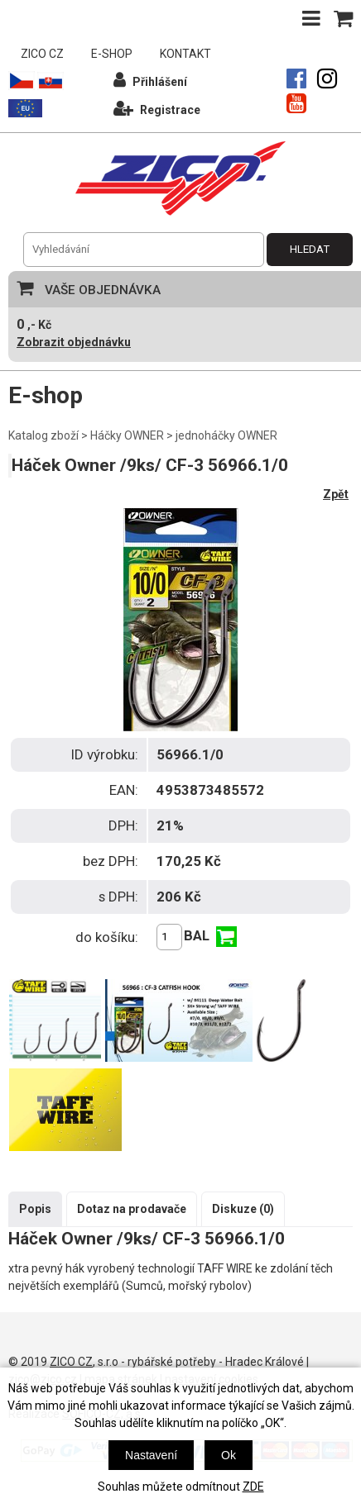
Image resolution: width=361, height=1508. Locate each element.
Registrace (156, 108)
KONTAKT (185, 53)
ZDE (253, 1486)
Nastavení (151, 1455)
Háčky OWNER (127, 435)
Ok (228, 1455)
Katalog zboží (43, 435)
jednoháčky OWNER (226, 435)
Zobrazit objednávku (74, 342)
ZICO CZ (42, 53)
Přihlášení (150, 79)
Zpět (336, 494)
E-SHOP (111, 53)
